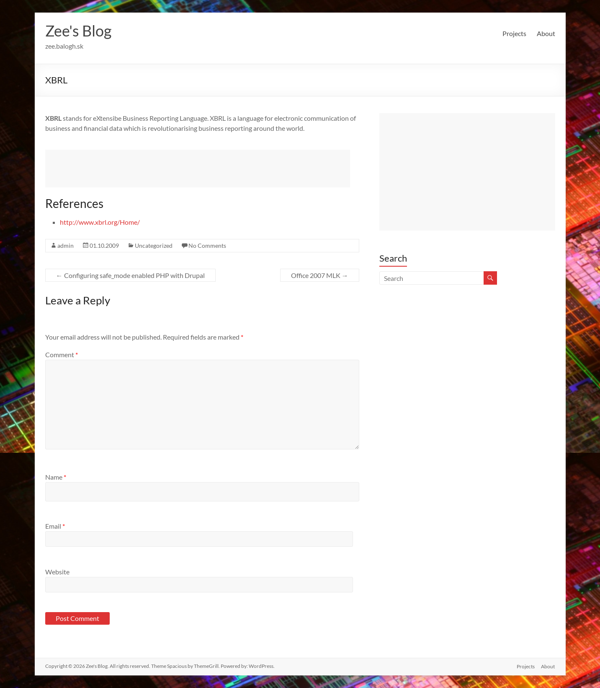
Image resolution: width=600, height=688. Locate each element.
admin (65, 245)
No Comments (207, 245)
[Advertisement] (197, 168)
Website (57, 572)
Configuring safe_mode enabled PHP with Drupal (130, 275)
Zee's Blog (78, 30)
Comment (61, 354)
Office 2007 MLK (319, 275)
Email (55, 526)
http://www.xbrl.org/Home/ (100, 222)
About (546, 33)
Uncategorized (154, 245)
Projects (514, 33)
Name (55, 477)
